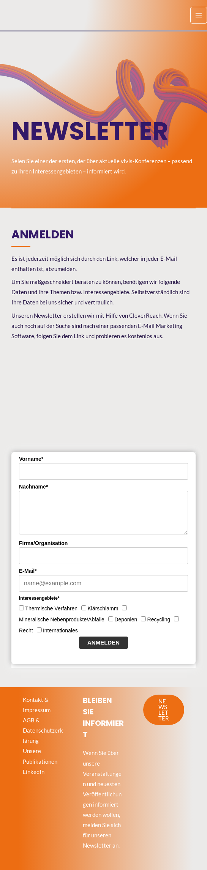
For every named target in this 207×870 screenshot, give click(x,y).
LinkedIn (33, 772)
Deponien (125, 619)
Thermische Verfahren (51, 608)
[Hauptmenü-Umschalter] (198, 15)
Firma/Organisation (43, 543)
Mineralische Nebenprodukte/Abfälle (61, 619)
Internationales (60, 630)
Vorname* (31, 459)
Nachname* (33, 487)
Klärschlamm (102, 608)
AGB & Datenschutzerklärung (43, 730)
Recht (26, 630)
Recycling (159, 619)
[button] (163, 710)
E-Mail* (28, 571)
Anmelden (103, 642)
